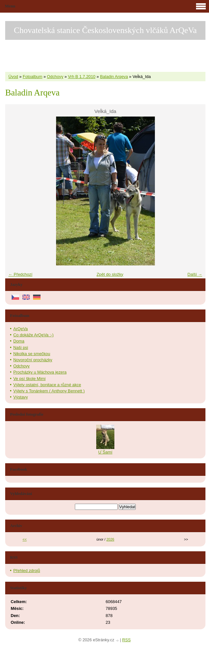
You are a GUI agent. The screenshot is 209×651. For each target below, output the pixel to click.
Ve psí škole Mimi (29, 378)
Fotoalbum (32, 76)
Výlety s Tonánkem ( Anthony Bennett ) (49, 390)
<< (25, 539)
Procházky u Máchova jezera (39, 372)
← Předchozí (20, 274)
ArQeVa (20, 328)
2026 (110, 539)
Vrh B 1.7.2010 (82, 76)
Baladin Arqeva (114, 76)
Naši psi (20, 347)
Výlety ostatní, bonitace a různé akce (47, 384)
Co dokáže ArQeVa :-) (33, 334)
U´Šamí (105, 452)
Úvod (13, 76)
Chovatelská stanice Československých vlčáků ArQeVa (105, 30)
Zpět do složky (110, 274)
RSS (126, 639)
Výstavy (20, 397)
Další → (194, 274)
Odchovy (55, 76)
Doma (18, 341)
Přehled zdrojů (26, 570)
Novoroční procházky (32, 359)
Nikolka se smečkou (31, 353)
